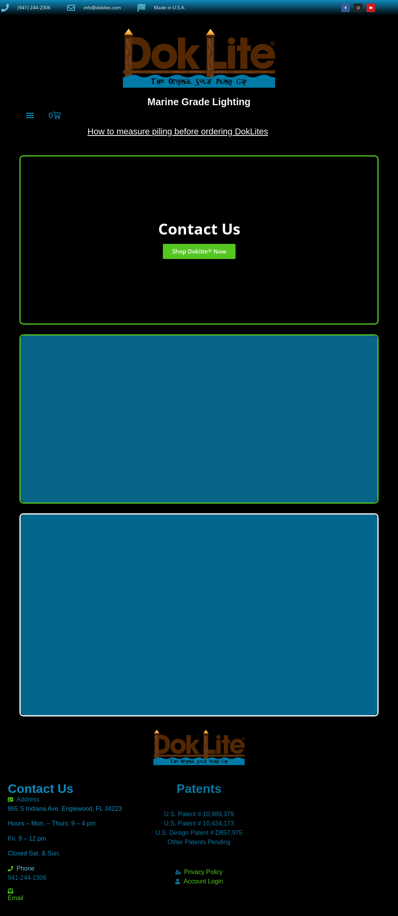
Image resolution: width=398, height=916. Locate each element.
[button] (29, 115)
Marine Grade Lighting (198, 101)
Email (15, 898)
